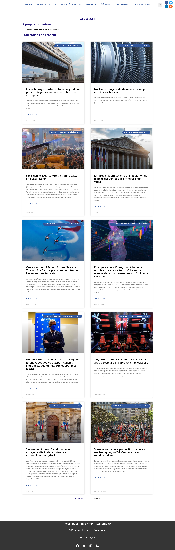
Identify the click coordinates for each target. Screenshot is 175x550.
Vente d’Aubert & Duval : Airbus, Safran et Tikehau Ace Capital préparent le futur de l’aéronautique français (52, 270)
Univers (91, 4)
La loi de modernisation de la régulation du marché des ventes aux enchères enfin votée (120, 178)
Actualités (43, 4)
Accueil (28, 4)
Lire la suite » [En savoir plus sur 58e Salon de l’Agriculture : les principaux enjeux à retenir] (31, 203)
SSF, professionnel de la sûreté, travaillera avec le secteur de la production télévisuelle (121, 361)
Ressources (122, 4)
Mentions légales (87, 537)
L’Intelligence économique (68, 4)
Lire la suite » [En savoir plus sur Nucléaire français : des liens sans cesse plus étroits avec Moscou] (99, 109)
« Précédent (80, 499)
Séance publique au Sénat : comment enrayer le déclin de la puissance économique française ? (49, 452)
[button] (160, 5)
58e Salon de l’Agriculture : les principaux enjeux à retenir (51, 177)
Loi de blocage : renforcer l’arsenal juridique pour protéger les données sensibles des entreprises (53, 92)
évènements (106, 4)
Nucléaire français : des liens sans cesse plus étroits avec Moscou (121, 90)
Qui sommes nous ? (142, 4)
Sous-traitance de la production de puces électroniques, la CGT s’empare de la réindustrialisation (119, 452)
